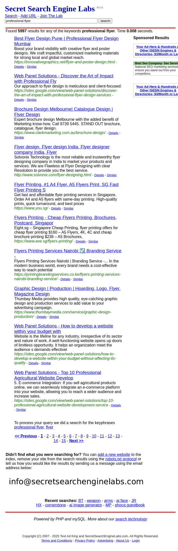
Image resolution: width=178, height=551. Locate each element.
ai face (122, 501)
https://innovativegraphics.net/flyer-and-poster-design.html (64, 62)
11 (102, 436)
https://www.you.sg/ (31, 208)
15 (63, 441)
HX (38, 505)
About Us (122, 540)
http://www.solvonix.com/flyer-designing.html (52, 175)
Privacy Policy (85, 540)
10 (94, 436)
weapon (94, 501)
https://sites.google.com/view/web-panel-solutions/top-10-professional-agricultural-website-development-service (64, 402)
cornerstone (55, 505)
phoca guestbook (130, 505)
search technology (131, 519)
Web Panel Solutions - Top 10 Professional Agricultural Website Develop (57, 375)
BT (80, 501)
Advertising (105, 540)
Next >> (76, 441)
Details (19, 67)
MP (108, 505)
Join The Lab (51, 16)
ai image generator (85, 505)
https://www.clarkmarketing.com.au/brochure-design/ (60, 133)
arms (108, 501)
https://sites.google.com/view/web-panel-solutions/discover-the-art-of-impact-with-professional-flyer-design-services (65, 92)
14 (56, 441)
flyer (49, 427)
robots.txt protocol (121, 459)
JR (133, 501)
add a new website (114, 454)
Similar (32, 67)
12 (110, 436)
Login (136, 540)
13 (117, 436)
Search (11, 16)
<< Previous (26, 436)
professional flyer (29, 427)
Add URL (28, 16)
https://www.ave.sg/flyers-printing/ (43, 241)
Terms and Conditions (56, 540)
